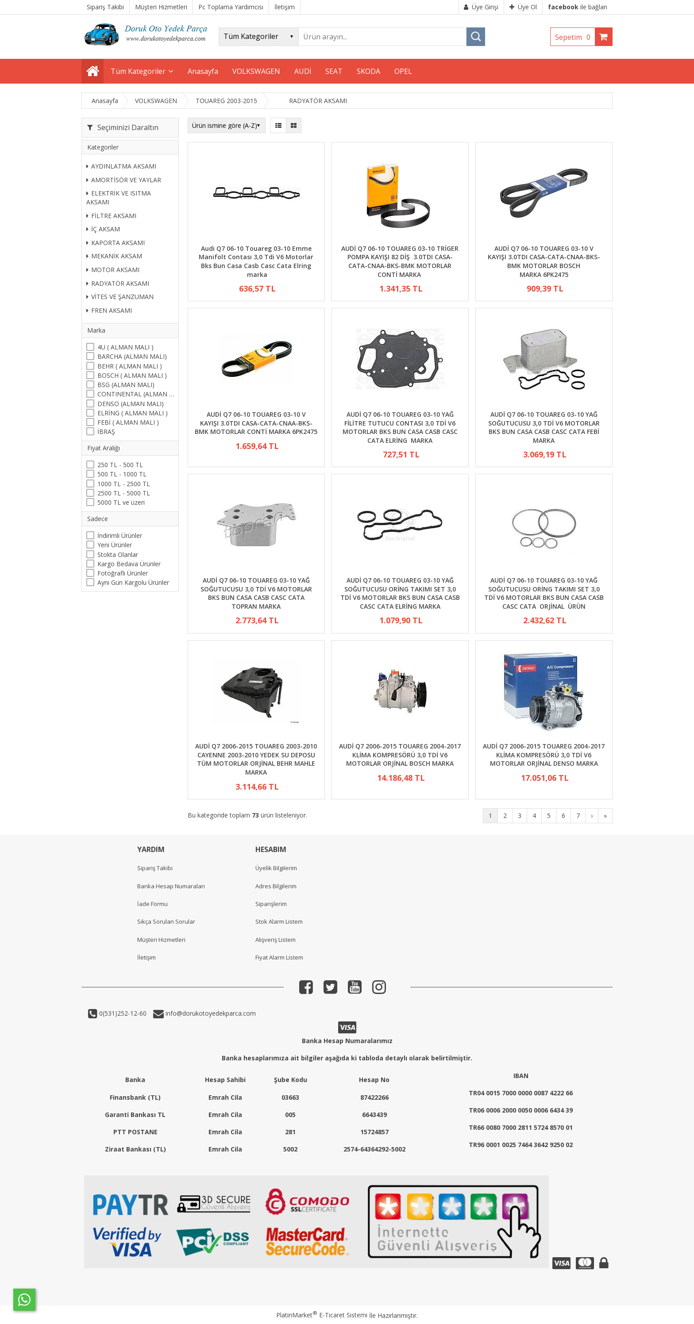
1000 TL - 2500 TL (123, 484)
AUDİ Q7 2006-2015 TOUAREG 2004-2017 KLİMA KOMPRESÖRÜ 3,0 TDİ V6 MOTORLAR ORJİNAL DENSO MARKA (544, 755)
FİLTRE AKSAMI (111, 215)
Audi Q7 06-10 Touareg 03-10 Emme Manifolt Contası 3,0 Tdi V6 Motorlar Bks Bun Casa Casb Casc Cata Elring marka (256, 261)
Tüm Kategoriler (138, 71)
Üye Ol (523, 7)
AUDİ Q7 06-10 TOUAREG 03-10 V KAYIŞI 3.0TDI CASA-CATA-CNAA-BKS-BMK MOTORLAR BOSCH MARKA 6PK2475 (544, 261)
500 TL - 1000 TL (122, 474)
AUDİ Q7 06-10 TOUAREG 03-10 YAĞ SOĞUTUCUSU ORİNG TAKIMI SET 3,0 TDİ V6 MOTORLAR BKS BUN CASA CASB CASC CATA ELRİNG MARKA (400, 593)
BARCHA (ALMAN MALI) (132, 356)
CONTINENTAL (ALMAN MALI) (135, 394)
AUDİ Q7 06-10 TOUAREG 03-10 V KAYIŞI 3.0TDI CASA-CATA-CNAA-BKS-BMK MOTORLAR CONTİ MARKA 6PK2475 (256, 423)
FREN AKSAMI (109, 310)
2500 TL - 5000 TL (123, 493)
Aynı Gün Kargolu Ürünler (133, 582)
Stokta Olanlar (117, 554)
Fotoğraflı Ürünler (122, 573)
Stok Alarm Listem (279, 921)
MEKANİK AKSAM (114, 256)
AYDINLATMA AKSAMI (121, 166)
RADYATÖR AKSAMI (117, 283)
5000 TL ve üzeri (121, 502)
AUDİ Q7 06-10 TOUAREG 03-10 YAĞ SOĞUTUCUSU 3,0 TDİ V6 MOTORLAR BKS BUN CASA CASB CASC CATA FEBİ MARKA (544, 427)
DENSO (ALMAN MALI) (130, 403)
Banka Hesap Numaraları (171, 886)
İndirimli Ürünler (119, 535)
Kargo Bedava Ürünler (129, 564)
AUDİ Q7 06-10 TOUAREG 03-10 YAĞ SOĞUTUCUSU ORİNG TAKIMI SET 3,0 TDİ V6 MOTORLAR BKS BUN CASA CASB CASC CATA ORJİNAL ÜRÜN (544, 593)
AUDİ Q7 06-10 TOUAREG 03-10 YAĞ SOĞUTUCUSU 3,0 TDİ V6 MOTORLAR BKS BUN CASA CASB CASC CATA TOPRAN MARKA (256, 593)
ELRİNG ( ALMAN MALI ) (132, 413)
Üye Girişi (481, 7)
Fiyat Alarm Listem (279, 957)
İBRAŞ (106, 431)
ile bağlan (577, 7)
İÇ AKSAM (103, 229)
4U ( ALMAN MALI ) (125, 347)
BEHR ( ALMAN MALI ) (129, 366)
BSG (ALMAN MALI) (125, 384)
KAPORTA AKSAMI (115, 242)
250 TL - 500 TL (120, 465)
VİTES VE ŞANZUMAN (120, 296)
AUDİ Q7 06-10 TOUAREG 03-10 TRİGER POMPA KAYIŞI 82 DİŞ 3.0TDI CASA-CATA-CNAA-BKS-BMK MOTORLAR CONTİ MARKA (400, 261)
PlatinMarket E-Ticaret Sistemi (321, 1315)
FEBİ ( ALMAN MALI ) (128, 422)
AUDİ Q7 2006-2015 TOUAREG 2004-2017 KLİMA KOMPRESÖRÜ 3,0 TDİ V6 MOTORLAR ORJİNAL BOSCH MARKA (400, 755)
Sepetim (575, 37)
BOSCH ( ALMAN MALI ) (132, 375)
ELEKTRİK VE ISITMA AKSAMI (118, 197)
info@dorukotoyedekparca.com (210, 1013)
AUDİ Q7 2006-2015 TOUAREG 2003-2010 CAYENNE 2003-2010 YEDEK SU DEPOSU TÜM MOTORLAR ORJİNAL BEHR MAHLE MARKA (256, 759)
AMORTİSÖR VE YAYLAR (123, 180)
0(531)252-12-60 (122, 1013)
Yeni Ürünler (114, 545)
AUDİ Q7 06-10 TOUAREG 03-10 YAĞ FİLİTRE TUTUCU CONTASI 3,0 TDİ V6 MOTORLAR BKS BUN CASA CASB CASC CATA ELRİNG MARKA (400, 427)
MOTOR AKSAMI (112, 269)
